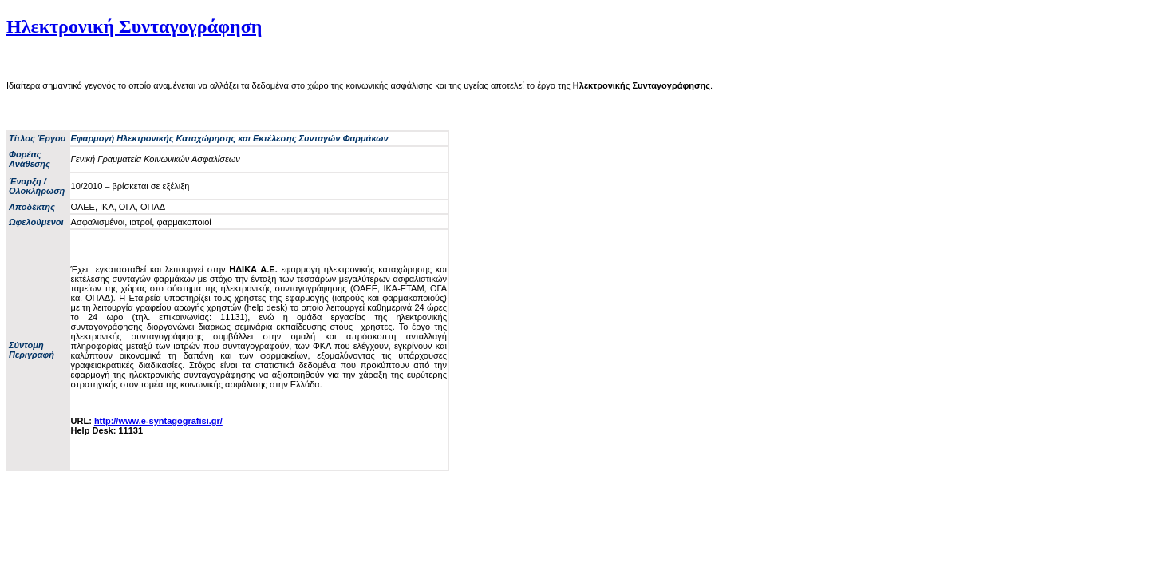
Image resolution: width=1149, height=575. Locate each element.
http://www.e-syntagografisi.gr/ (158, 421)
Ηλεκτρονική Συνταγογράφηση (134, 26)
